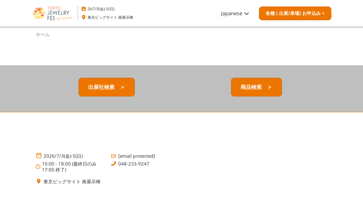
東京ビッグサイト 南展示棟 (110, 17)
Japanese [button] (235, 13)
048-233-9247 (133, 164)
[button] (295, 13)
